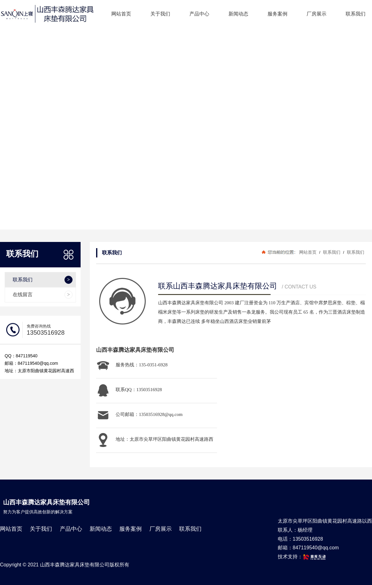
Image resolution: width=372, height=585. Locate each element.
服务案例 (277, 13)
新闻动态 (238, 13)
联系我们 (355, 13)
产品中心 (199, 13)
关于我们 (160, 13)
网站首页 (121, 13)
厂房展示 (316, 13)
